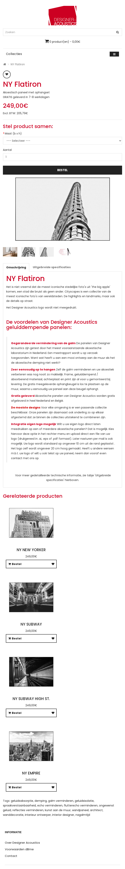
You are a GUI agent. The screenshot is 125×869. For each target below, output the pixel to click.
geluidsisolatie (84, 801)
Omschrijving (16, 267)
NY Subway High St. (31, 698)
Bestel (62, 170)
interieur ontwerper (38, 815)
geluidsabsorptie (22, 801)
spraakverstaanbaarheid (19, 805)
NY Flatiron (18, 64)
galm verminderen (60, 801)
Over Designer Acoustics (22, 843)
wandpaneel (80, 810)
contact (16, 458)
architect (96, 810)
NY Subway (31, 624)
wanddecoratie (13, 815)
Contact (11, 856)
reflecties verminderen (27, 810)
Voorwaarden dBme (19, 849)
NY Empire (31, 773)
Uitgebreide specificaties (52, 267)
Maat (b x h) (13, 133)
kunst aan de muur (58, 810)
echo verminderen (49, 805)
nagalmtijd (83, 815)
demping (41, 801)
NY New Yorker (31, 550)
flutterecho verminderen (81, 805)
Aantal (7, 150)
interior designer (63, 815)
